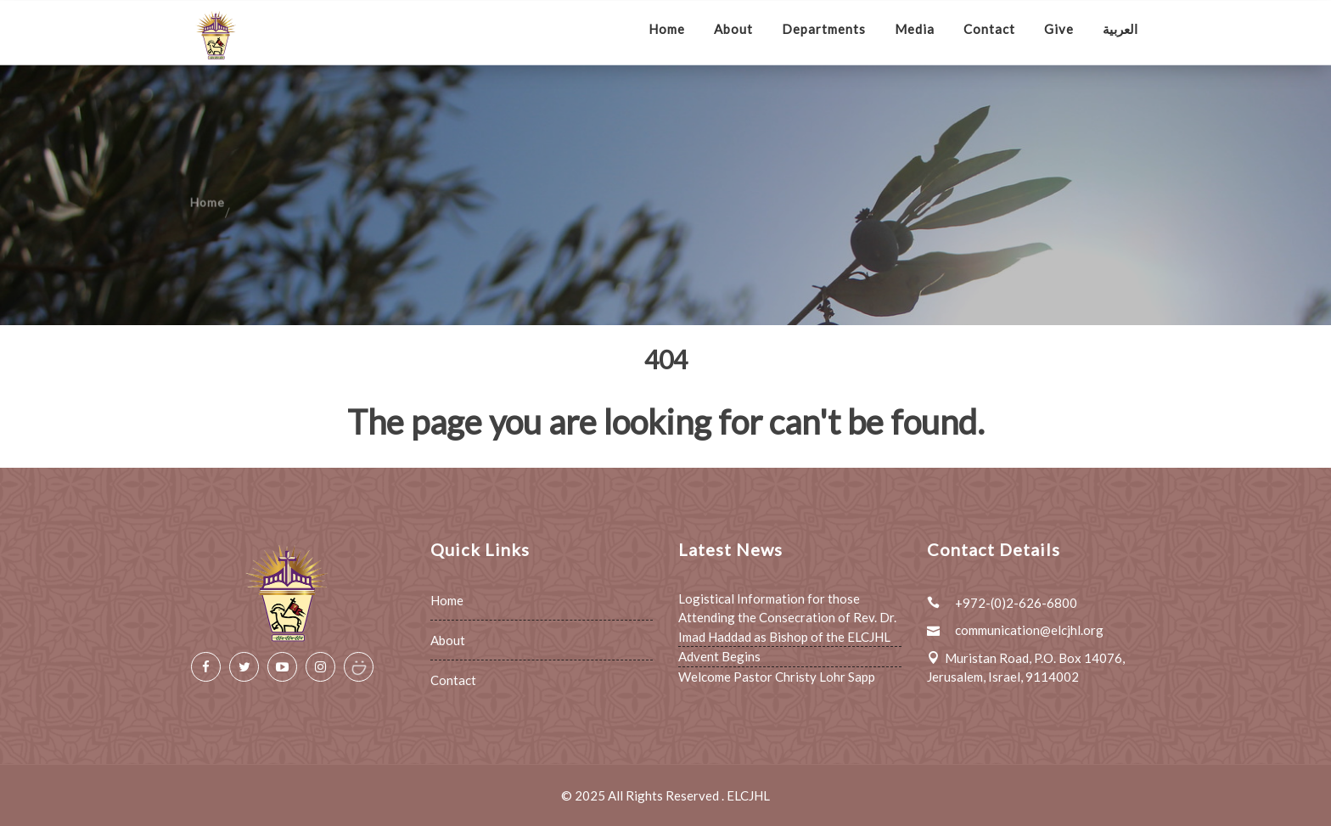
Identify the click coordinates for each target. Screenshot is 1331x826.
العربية (1120, 29)
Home (667, 29)
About (733, 29)
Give (1059, 29)
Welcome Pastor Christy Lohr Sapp (776, 676)
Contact (989, 29)
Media (915, 29)
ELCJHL (748, 795)
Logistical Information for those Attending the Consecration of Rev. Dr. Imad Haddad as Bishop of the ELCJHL (787, 617)
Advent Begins (719, 656)
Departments (824, 29)
